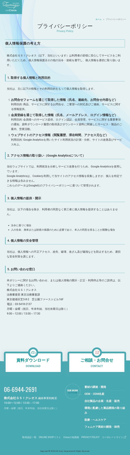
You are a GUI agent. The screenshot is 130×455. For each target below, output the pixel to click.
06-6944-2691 (20, 389)
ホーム (98, 19)
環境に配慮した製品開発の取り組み (104, 410)
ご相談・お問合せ (96, 363)
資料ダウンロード (33, 363)
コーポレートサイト (114, 437)
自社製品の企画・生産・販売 (102, 401)
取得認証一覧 (29, 437)
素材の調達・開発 (95, 387)
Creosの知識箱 (71, 437)
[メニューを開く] (125, 7)
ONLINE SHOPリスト (50, 437)
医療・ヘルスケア (95, 419)
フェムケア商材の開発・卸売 (102, 426)
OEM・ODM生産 (94, 394)
